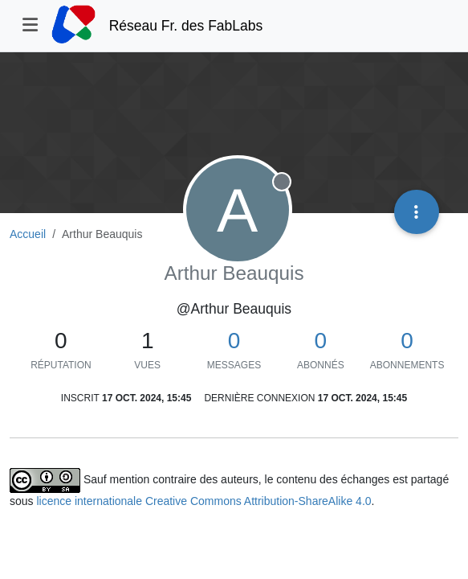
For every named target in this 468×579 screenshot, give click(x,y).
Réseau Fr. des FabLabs (186, 26)
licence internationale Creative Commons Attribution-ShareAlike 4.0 (203, 501)
